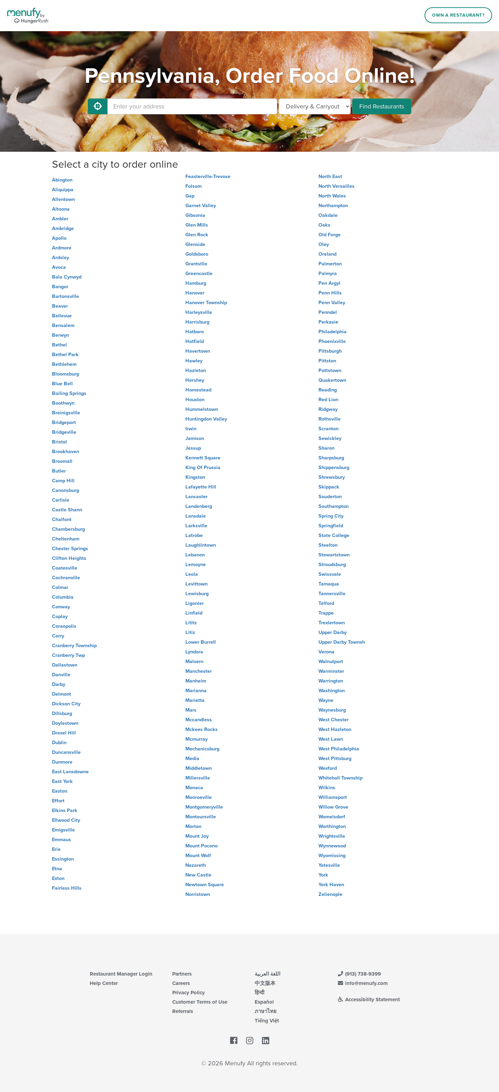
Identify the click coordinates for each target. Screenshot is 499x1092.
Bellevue (62, 316)
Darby (58, 684)
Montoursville (200, 817)
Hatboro (194, 332)
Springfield (330, 526)
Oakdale (328, 215)
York (323, 875)
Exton (58, 878)
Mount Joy (197, 836)
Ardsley (60, 258)
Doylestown (65, 723)
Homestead (198, 390)
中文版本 (265, 983)
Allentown (63, 199)
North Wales (332, 196)
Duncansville (66, 752)
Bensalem (63, 325)
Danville (61, 675)
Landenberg (198, 506)
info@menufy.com (362, 983)
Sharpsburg (331, 458)
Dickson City (66, 704)
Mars (190, 710)
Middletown (198, 768)
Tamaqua (328, 584)
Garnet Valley (200, 206)
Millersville (197, 778)
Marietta (194, 700)
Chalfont (61, 519)
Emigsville (63, 830)
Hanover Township (206, 303)
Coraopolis (64, 626)
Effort (58, 801)
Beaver (60, 306)
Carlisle (60, 500)
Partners (182, 974)
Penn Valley (331, 303)
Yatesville (329, 865)
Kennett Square (202, 458)
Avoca (59, 267)
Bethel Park (65, 355)
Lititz (191, 623)
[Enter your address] (192, 106)
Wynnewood (332, 846)
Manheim (195, 681)
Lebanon (195, 555)
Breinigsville (66, 413)
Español (264, 1002)
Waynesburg (332, 710)
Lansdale (195, 516)
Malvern (194, 661)
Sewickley (329, 438)
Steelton (328, 545)
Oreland (327, 254)
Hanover (194, 293)
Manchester (198, 671)
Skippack (328, 487)
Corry (58, 636)
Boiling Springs (69, 393)
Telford (326, 603)
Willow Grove (333, 807)
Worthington (332, 826)
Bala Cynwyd (66, 277)
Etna (57, 869)
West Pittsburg (334, 758)
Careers (181, 983)
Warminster (331, 671)
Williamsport (332, 797)
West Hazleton (334, 729)
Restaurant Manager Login (121, 974)
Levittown (196, 584)
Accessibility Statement (368, 999)
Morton (193, 826)
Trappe (326, 613)
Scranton (328, 429)
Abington (62, 180)
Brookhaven (65, 452)
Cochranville (66, 578)
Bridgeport (64, 422)
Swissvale (329, 574)
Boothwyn (63, 403)
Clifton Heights (69, 558)
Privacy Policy (188, 992)
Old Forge (329, 235)
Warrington (330, 681)
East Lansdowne (70, 772)
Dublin (59, 743)
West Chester (333, 720)
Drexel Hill (64, 733)
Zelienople (330, 894)
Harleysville (198, 312)
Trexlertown (331, 623)
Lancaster (196, 497)
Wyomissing (331, 855)
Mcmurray (196, 739)
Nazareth (195, 865)
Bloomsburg (65, 374)
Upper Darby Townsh (341, 642)
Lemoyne (195, 564)
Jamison (194, 438)
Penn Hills (330, 293)
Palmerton (330, 264)
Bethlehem (64, 364)
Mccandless (198, 720)
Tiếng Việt (267, 1021)
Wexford (327, 768)
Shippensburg (333, 467)
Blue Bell (62, 384)
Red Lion (328, 400)
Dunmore (62, 762)
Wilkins (326, 788)
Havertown (197, 351)
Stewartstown (334, 555)
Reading (327, 390)
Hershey (194, 380)
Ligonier (194, 603)
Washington (331, 691)
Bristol (59, 442)
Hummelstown (201, 409)
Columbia (62, 597)
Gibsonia (195, 215)
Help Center (104, 983)
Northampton (333, 206)
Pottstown (329, 370)
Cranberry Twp (68, 655)
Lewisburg (197, 594)
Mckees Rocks (201, 729)
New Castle (198, 875)
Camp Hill (63, 481)
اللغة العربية (267, 974)
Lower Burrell (200, 642)
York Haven (331, 885)
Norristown (197, 894)
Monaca (194, 788)
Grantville (196, 264)
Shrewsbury (331, 477)
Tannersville (331, 594)
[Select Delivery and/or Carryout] (315, 106)
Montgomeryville (204, 807)
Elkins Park (64, 810)
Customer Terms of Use (199, 1002)
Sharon (326, 448)
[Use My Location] (98, 106)
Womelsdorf (331, 817)
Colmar (60, 587)
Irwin (190, 429)
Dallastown (64, 665)
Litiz (190, 632)
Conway (61, 607)
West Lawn (330, 739)
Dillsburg (62, 713)
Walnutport (330, 661)
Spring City (330, 516)
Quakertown (332, 380)
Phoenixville (332, 341)
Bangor (60, 287)
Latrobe (194, 535)
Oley (323, 244)
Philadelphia (332, 332)
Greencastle (198, 273)
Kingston (195, 477)
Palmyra (327, 273)
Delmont (61, 694)
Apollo (59, 238)
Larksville (196, 526)
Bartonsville (65, 296)
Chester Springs (70, 549)
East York (62, 781)
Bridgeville (64, 432)
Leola (191, 574)
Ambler (60, 219)
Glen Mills (196, 225)
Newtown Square (204, 885)
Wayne (325, 700)
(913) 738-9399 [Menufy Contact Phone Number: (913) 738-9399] (359, 974)
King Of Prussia (202, 467)
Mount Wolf (198, 855)
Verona (326, 652)
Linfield (193, 613)
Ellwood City (66, 820)
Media (192, 758)
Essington (63, 859)
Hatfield (194, 341)
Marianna (196, 691)
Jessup (193, 448)
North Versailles (336, 186)
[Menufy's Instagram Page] (249, 1041)
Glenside (195, 244)
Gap (189, 196)
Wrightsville (331, 836)
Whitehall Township (340, 778)
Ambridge (63, 228)
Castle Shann (67, 510)
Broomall (62, 461)
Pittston (327, 361)
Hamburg (195, 283)
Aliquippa (62, 190)
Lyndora (194, 652)
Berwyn (60, 335)
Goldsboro (196, 254)
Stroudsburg (332, 564)
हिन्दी (259, 992)
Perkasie (328, 322)
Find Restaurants (381, 106)
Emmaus (61, 840)
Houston (194, 400)
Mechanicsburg (202, 749)
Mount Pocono (201, 846)
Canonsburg (65, 490)
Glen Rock (196, 235)
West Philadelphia (338, 749)
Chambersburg (68, 529)
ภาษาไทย (266, 1011)
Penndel (327, 312)
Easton (59, 791)
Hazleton (195, 370)
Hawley (193, 361)
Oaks (324, 225)
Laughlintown (200, 545)
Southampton (333, 506)
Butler (59, 471)
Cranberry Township (74, 646)
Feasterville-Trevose (207, 176)
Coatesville (64, 568)
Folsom (193, 186)
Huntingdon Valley (206, 419)
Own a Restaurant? (458, 15)
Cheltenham (65, 539)
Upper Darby (332, 632)
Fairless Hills (66, 888)
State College (333, 535)
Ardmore (61, 248)
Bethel (59, 345)
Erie (56, 849)
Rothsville (329, 419)
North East (330, 176)
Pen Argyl (329, 283)
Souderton (330, 497)
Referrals (182, 1011)
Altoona (61, 209)
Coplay (60, 616)
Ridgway (328, 409)
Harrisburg (197, 322)
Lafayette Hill (200, 487)
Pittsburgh (330, 351)
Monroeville (198, 797)
